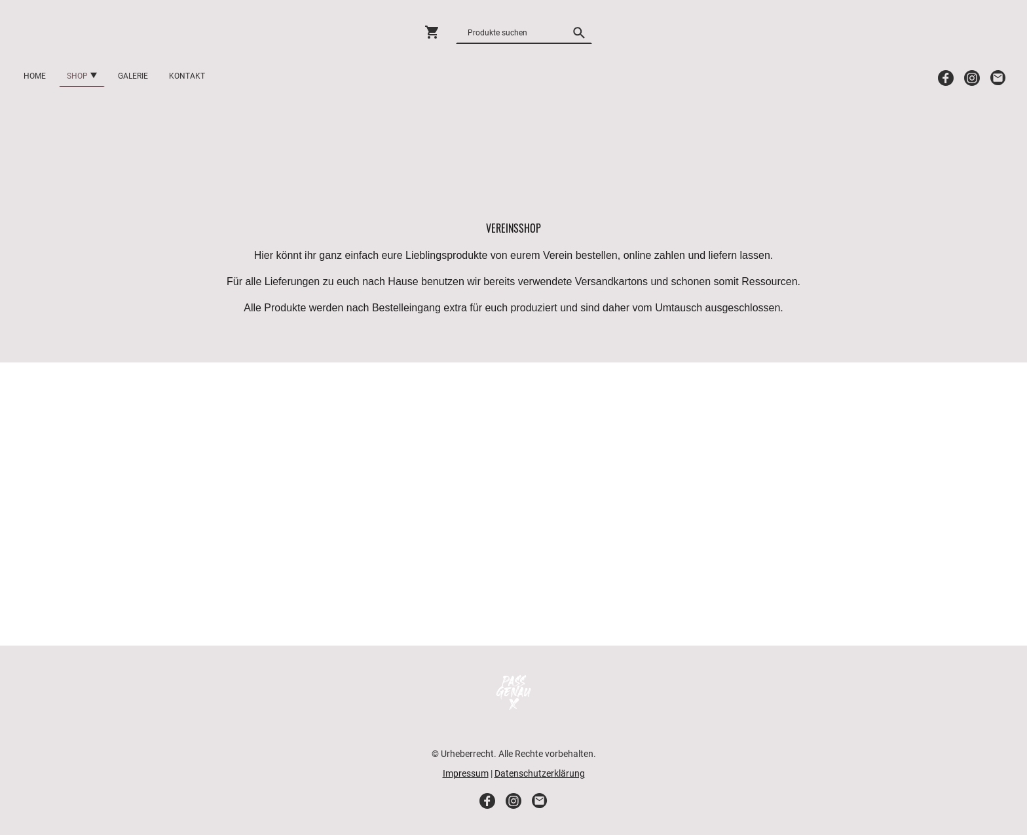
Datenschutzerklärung (540, 773)
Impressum (466, 773)
